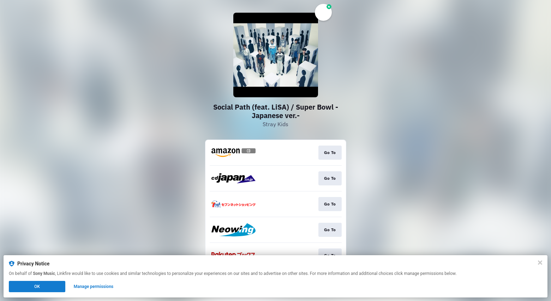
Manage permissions (94, 286)
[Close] (540, 262)
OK (37, 286)
